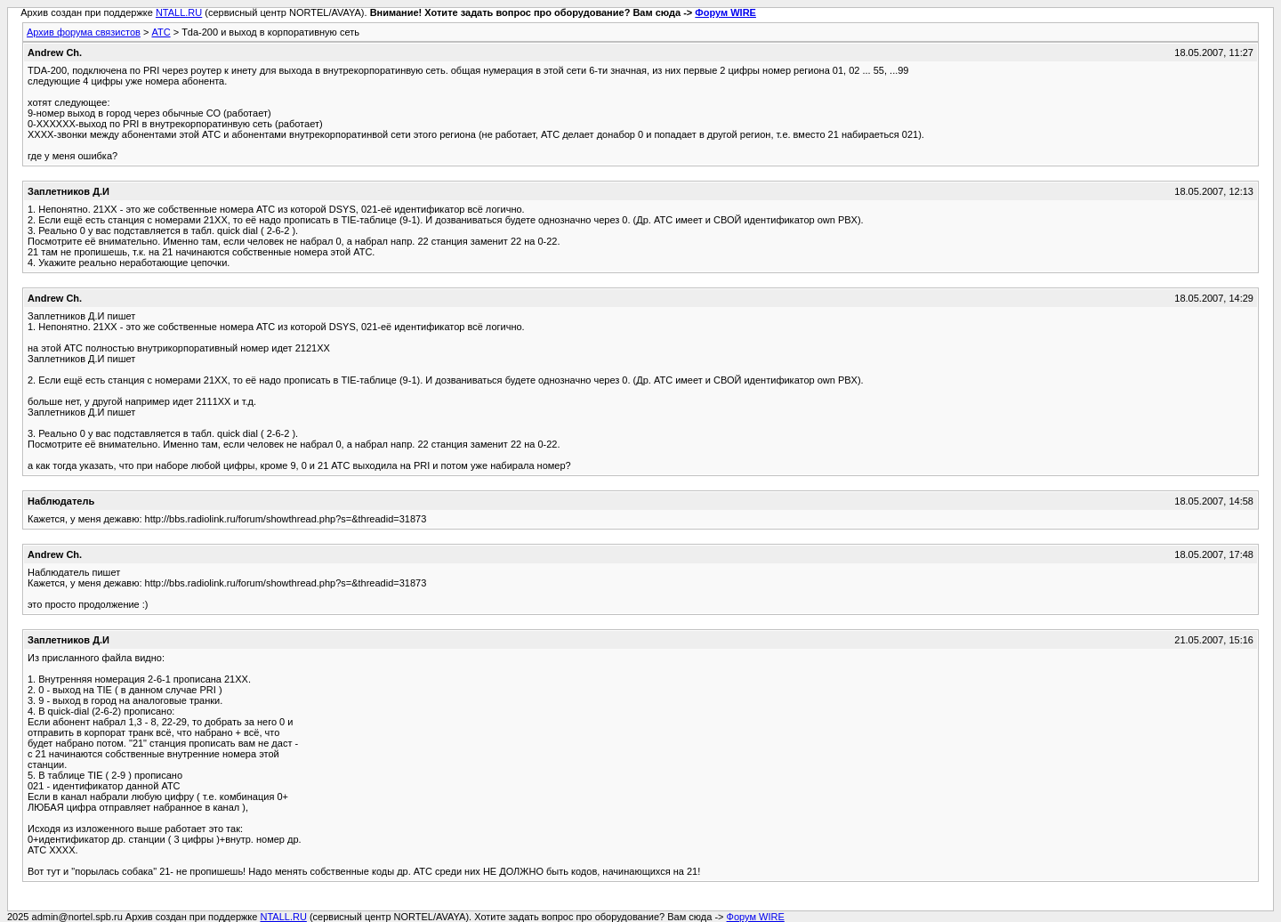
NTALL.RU (179, 12)
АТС (160, 32)
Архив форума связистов (84, 32)
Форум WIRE (725, 12)
